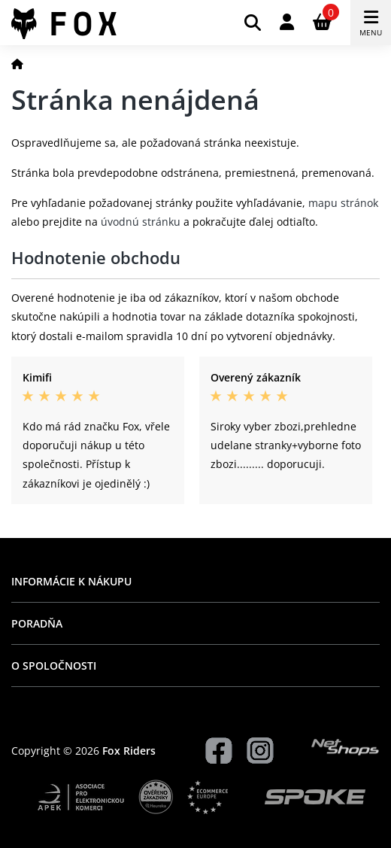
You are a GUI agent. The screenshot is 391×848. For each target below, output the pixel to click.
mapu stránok (343, 203)
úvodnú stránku (140, 221)
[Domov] (17, 63)
